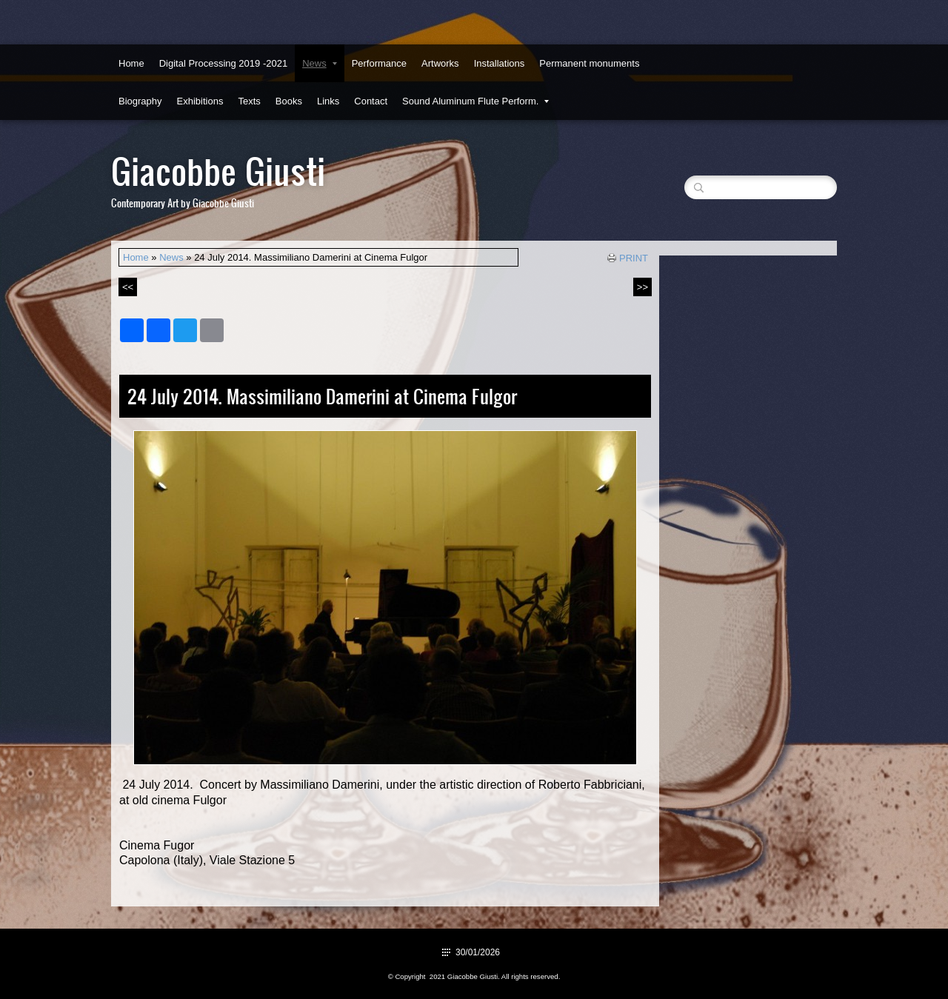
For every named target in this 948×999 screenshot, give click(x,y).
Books (289, 101)
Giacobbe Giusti (218, 170)
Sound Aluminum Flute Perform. (475, 101)
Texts (249, 101)
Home (131, 63)
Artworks (440, 63)
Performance (379, 63)
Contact (370, 101)
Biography (140, 101)
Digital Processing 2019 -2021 (223, 63)
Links (328, 101)
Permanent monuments (589, 63)
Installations (499, 63)
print (633, 257)
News (319, 63)
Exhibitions (200, 101)
